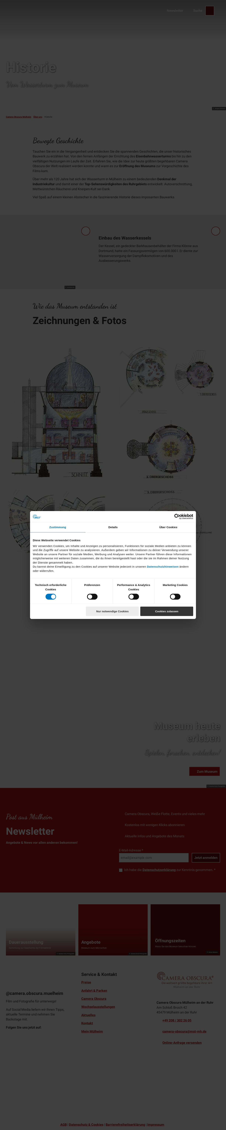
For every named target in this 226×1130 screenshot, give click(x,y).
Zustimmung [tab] (57, 527)
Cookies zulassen (166, 611)
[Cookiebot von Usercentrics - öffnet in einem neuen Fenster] (177, 516)
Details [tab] (113, 527)
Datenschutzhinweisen (163, 566)
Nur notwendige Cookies (112, 611)
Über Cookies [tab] (168, 527)
